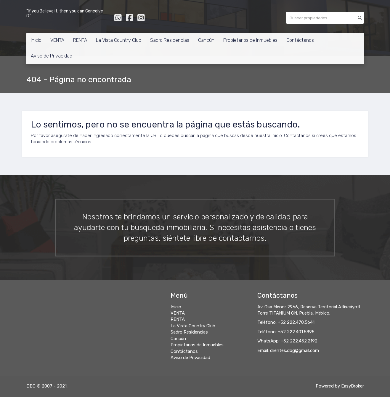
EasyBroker (352, 386)
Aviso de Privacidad (51, 56)
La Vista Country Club (118, 40)
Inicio (36, 40)
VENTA (57, 40)
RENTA (80, 40)
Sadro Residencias (169, 40)
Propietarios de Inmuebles (250, 40)
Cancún (206, 40)
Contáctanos (300, 40)
